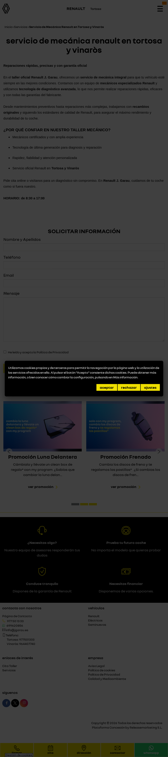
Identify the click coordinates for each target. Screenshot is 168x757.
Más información (125, 377)
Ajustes (150, 387)
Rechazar (129, 387)
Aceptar (107, 387)
